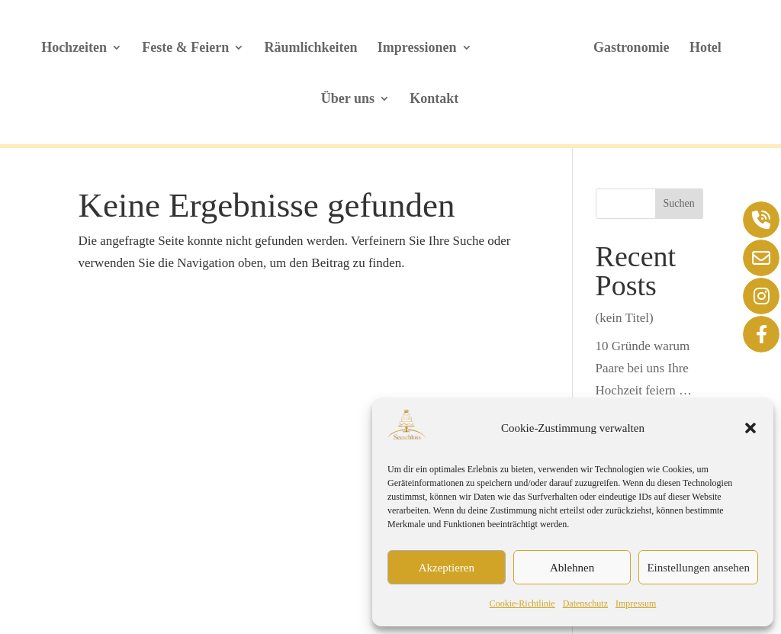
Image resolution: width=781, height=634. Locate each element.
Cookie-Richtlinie (522, 603)
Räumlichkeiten (311, 48)
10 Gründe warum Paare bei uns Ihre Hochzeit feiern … (644, 368)
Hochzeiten (74, 48)
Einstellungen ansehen (698, 568)
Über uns (347, 99)
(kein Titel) (625, 318)
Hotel (705, 48)
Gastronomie (631, 48)
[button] (750, 428)
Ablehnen (572, 568)
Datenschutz (585, 603)
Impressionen (417, 48)
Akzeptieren (446, 568)
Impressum (635, 603)
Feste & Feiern (185, 48)
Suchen (679, 203)
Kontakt (434, 99)
